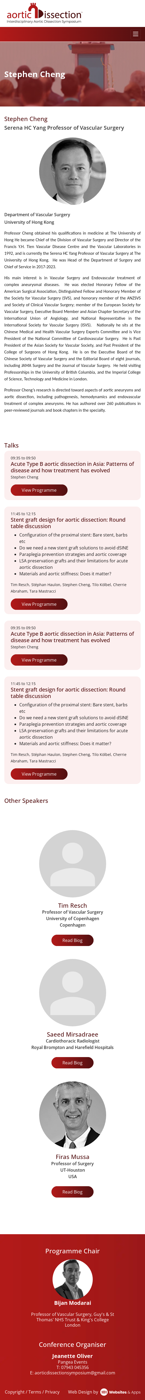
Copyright (15, 1392)
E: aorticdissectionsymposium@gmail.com (72, 1373)
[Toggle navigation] (136, 34)
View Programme (39, 490)
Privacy (52, 1392)
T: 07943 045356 (73, 1367)
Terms (34, 1392)
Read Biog (72, 940)
